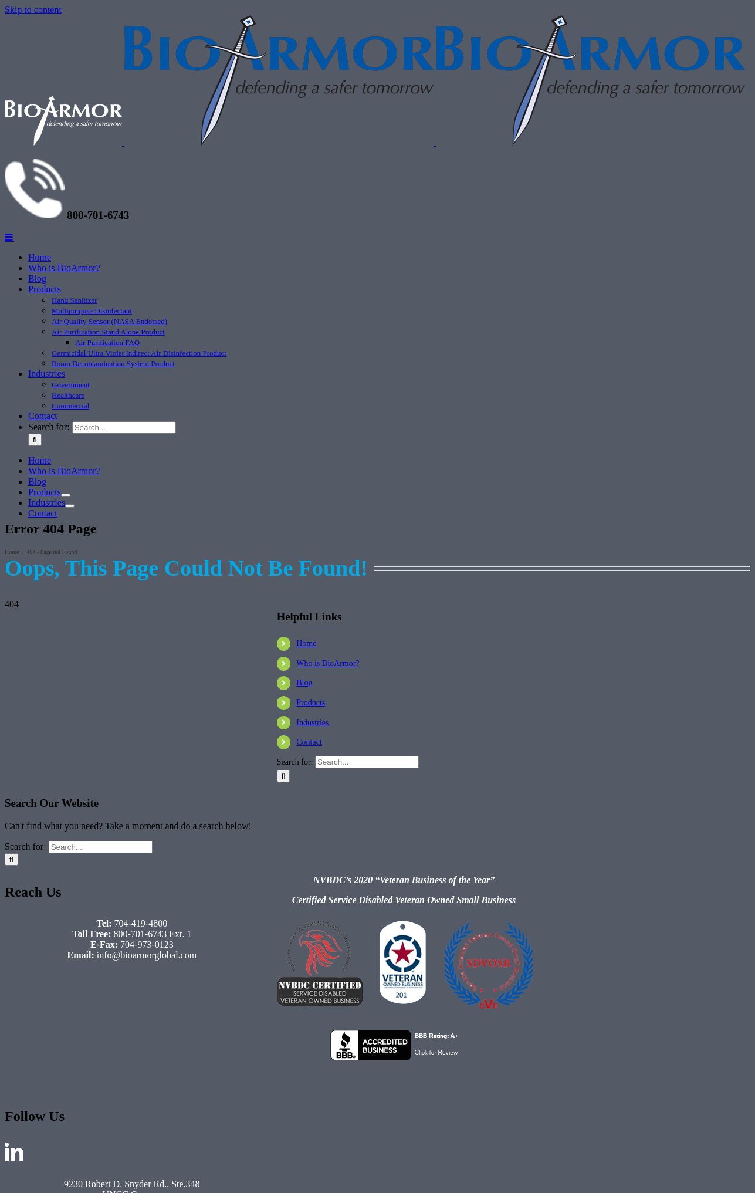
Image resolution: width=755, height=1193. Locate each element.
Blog (304, 682)
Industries (312, 722)
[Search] (35, 440)
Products (310, 702)
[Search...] (124, 427)
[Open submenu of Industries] (70, 506)
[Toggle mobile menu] (9, 237)
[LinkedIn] (14, 1152)
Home (306, 643)
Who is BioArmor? (327, 663)
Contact (309, 742)
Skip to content (33, 10)
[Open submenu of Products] (65, 495)
